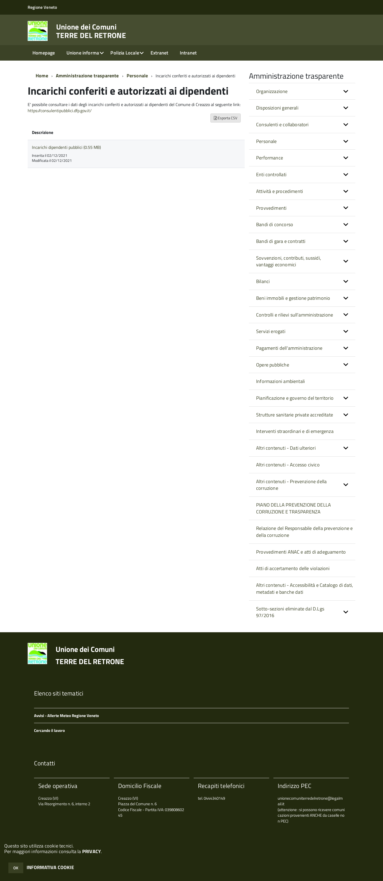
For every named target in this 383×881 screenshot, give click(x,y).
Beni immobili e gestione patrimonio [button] (293, 298)
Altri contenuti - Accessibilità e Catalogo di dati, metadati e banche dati (304, 588)
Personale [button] (266, 141)
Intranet (188, 52)
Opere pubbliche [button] (272, 364)
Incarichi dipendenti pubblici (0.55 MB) (66, 147)
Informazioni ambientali (280, 381)
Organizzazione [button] (272, 91)
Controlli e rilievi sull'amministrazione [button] (294, 314)
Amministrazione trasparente (87, 75)
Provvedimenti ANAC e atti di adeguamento (301, 551)
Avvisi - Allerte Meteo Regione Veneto (66, 716)
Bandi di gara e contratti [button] (281, 241)
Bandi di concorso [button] (274, 224)
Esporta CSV (225, 118)
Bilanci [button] (263, 281)
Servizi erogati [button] (270, 331)
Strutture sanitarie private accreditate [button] (294, 414)
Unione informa (82, 52)
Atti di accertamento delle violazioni (293, 568)
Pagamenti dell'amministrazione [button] (289, 348)
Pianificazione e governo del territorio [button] (295, 398)
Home (42, 75)
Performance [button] (269, 157)
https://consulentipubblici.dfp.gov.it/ (60, 110)
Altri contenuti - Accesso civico (288, 464)
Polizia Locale (124, 52)
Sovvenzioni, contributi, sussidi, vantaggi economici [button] (288, 261)
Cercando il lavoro (49, 730)
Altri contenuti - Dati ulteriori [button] (286, 448)
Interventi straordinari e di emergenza (295, 431)
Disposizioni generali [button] (277, 107)
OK (15, 868)
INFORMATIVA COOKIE (50, 867)
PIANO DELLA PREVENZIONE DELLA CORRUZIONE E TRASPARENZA (293, 508)
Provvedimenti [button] (271, 208)
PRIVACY (91, 851)
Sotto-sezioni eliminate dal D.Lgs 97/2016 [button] (290, 612)
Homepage (43, 52)
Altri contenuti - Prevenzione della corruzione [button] (291, 485)
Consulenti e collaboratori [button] (282, 124)
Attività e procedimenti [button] (279, 191)
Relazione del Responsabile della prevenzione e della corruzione (304, 532)
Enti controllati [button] (271, 174)
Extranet (159, 52)
